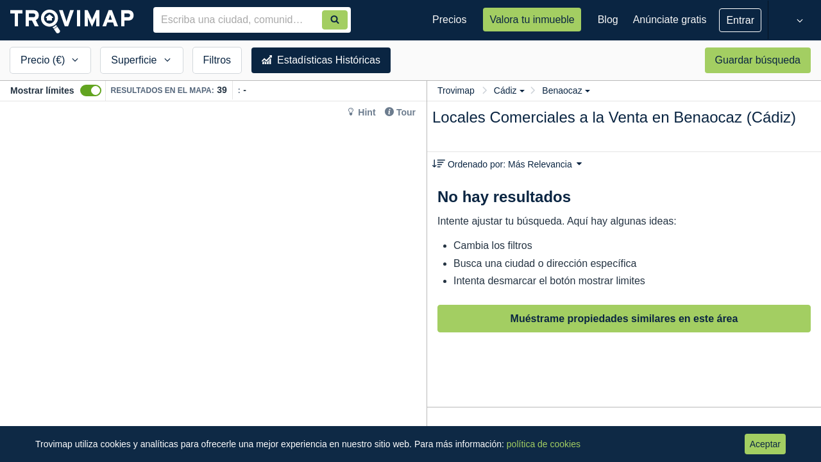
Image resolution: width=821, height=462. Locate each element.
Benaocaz (565, 90)
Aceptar (765, 444)
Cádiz (509, 90)
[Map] (213, 281)
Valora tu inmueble (531, 19)
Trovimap (456, 90)
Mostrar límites (42, 90)
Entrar (740, 20)
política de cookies (543, 444)
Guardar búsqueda (757, 60)
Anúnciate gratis (670, 19)
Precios (449, 19)
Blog (608, 19)
